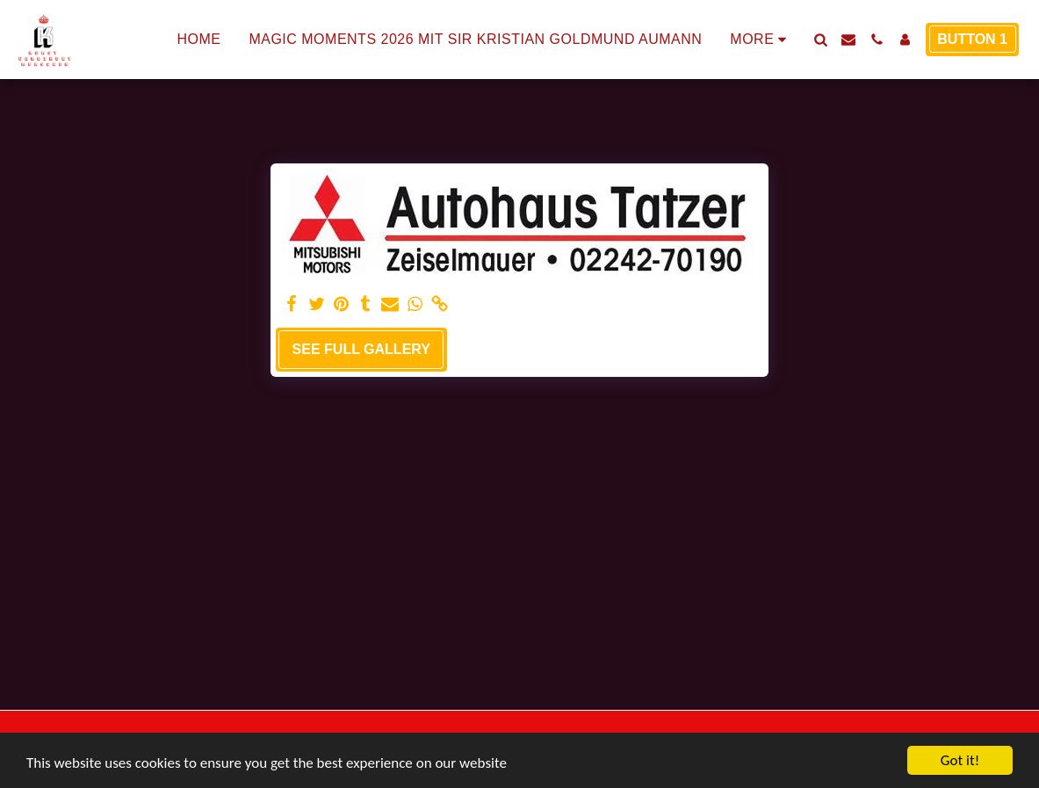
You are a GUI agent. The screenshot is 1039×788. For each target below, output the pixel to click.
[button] (820, 40)
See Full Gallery (361, 349)
